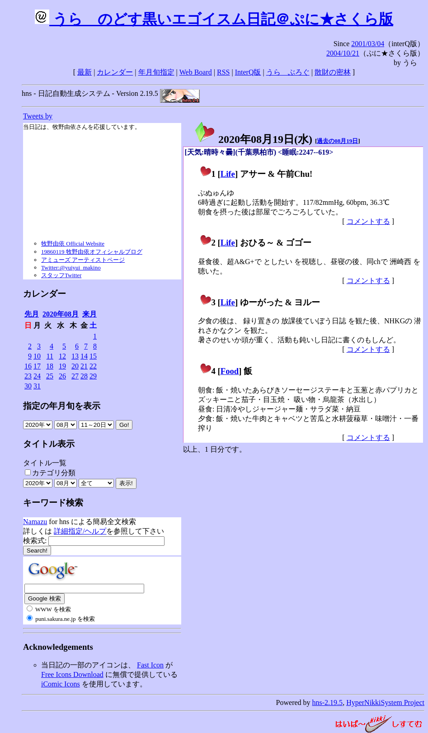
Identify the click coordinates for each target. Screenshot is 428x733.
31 (37, 386)
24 (37, 376)
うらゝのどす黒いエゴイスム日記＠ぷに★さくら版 (214, 19)
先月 (31, 314)
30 (28, 386)
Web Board (195, 72)
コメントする (368, 221)
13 (75, 356)
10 (37, 356)
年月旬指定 (156, 72)
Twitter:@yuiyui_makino (71, 267)
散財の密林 (333, 72)
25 (49, 376)
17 (37, 366)
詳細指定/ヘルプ (80, 531)
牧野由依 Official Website (72, 243)
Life (228, 174)
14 (84, 356)
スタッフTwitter (61, 275)
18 (49, 366)
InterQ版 (248, 72)
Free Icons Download (72, 674)
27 (75, 376)
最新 (84, 72)
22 (93, 366)
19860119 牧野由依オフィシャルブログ (91, 251)
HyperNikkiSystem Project (385, 702)
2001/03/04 (367, 43)
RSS (223, 72)
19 (62, 366)
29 (93, 376)
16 (28, 366)
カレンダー (115, 72)
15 (93, 356)
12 (62, 356)
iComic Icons (60, 684)
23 (28, 376)
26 (62, 376)
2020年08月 (60, 314)
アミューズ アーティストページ (83, 259)
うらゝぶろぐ (288, 72)
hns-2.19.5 (327, 702)
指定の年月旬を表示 (61, 406)
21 (84, 366)
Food (230, 371)
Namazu (35, 521)
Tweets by (37, 116)
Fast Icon (150, 665)
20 (75, 366)
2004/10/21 (342, 53)
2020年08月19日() (253, 139)
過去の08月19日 (337, 140)
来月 (89, 314)
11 (50, 356)
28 (84, 376)
